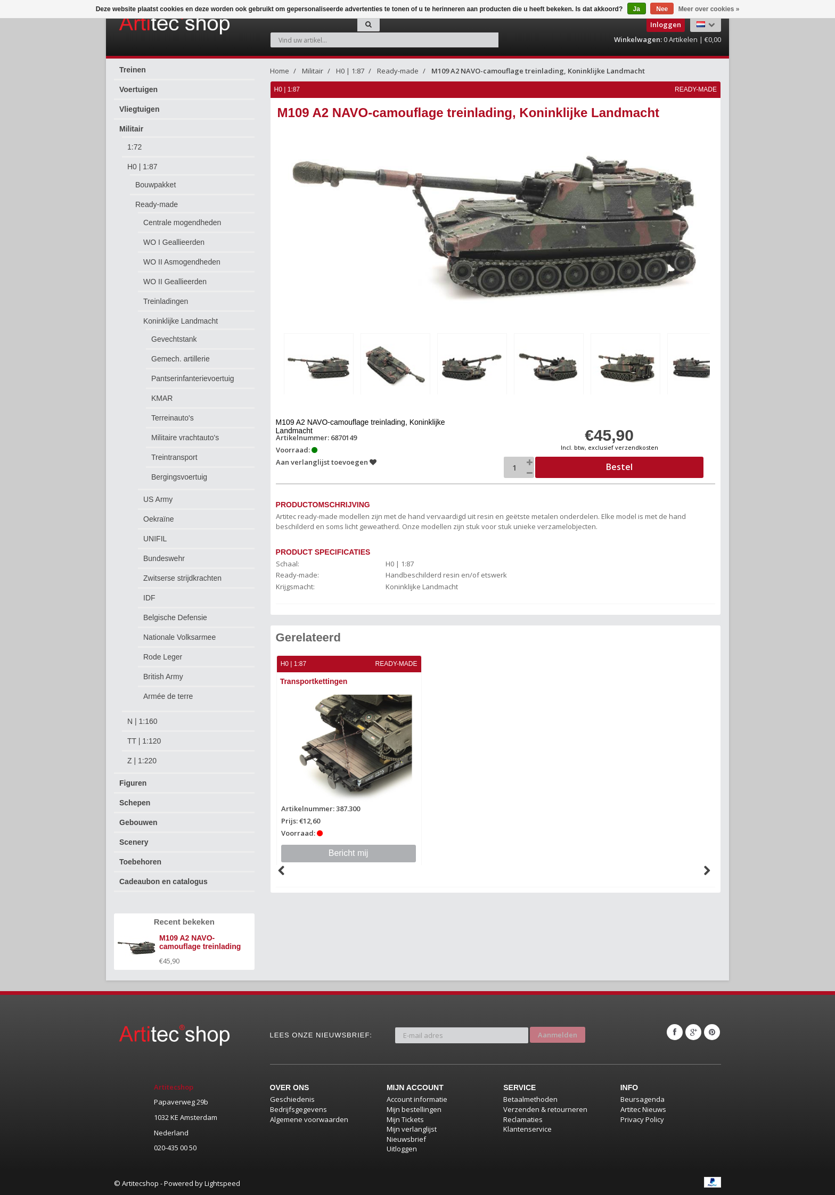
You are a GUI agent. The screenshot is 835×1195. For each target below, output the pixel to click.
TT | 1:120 (144, 741)
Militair (131, 129)
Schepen (134, 802)
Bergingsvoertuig (179, 477)
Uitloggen (402, 1148)
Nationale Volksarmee (179, 637)
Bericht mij (349, 850)
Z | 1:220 (142, 760)
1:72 (134, 147)
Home (279, 71)
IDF (149, 598)
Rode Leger (162, 657)
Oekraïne (158, 519)
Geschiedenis (292, 1099)
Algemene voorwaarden (309, 1119)
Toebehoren (140, 862)
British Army (163, 676)
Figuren (132, 783)
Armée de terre (168, 696)
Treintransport (174, 457)
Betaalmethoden (530, 1099)
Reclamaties (523, 1119)
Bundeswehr (164, 558)
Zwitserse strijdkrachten (182, 578)
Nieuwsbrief (406, 1139)
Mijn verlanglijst (412, 1129)
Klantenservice (527, 1129)
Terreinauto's (172, 418)
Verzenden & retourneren (545, 1109)
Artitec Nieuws (643, 1109)
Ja (636, 9)
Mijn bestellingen (414, 1109)
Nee (662, 9)
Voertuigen (138, 89)
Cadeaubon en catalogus (163, 881)
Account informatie (417, 1099)
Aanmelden (557, 1032)
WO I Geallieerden (173, 242)
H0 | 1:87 (142, 166)
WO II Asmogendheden (181, 262)
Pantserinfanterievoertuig (192, 378)
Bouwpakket (155, 184)
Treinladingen (165, 301)
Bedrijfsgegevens (298, 1109)
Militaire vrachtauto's (185, 437)
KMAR (162, 398)
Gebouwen (138, 822)
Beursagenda (642, 1099)
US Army (158, 499)
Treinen (132, 69)
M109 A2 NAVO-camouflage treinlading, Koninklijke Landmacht (538, 71)
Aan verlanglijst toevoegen (326, 460)
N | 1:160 (142, 721)
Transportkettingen (315, 679)
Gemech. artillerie (180, 359)
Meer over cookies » (709, 9)
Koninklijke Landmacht (180, 321)
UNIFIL (155, 538)
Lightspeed (222, 1183)
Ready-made (156, 204)
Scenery (133, 842)
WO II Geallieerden (175, 281)
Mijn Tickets (405, 1119)
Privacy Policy (642, 1119)
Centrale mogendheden (182, 222)
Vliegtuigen (139, 109)
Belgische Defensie (175, 617)
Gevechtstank (174, 339)
